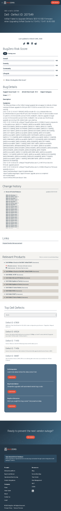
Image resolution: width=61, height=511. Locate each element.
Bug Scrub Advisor (9, 474)
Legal (5, 500)
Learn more (12, 377)
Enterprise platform (9, 471)
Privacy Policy (8, 508)
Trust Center (35, 477)
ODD (5, 11)
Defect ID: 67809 (12, 323)
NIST (33, 483)
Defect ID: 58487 (12, 356)
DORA (33, 486)
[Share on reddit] (35, 43)
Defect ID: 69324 (12, 332)
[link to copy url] (24, 43)
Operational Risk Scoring (11, 477)
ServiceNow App (36, 474)
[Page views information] (10, 95)
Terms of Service (18, 508)
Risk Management (37, 480)
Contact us (7, 497)
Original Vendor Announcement (12, 243)
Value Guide (7, 490)
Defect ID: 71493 (12, 341)
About (6, 494)
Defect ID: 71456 (12, 348)
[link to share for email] (28, 43)
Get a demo (55, 2)
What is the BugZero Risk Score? (16, 80)
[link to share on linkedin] (32, 44)
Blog (33, 471)
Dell (10, 11)
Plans (5, 487)
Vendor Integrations (9, 480)
